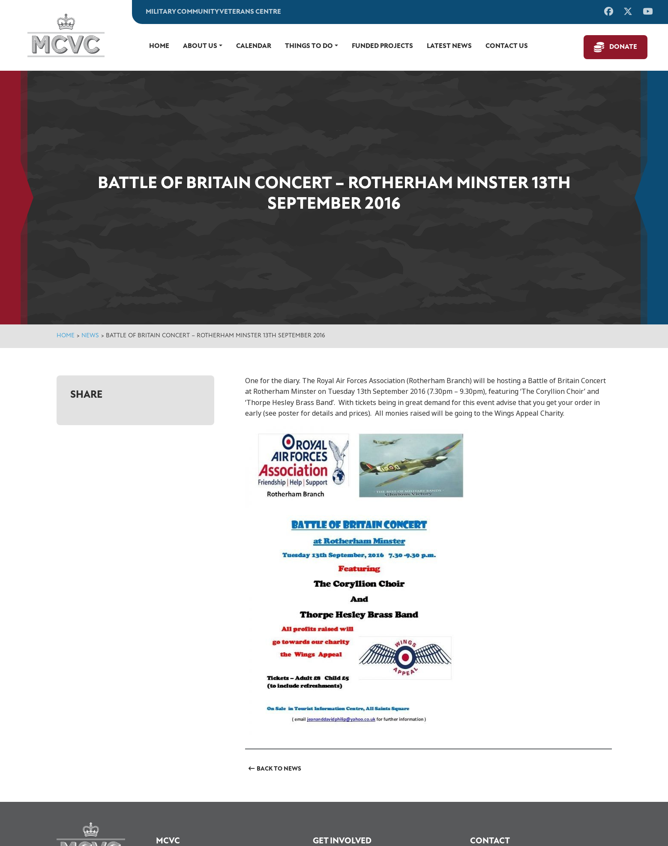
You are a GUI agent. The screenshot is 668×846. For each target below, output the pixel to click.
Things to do (309, 46)
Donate (623, 47)
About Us (200, 46)
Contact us (506, 46)
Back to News (279, 769)
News (90, 336)
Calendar (253, 46)
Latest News (449, 46)
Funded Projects (382, 46)
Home (159, 46)
